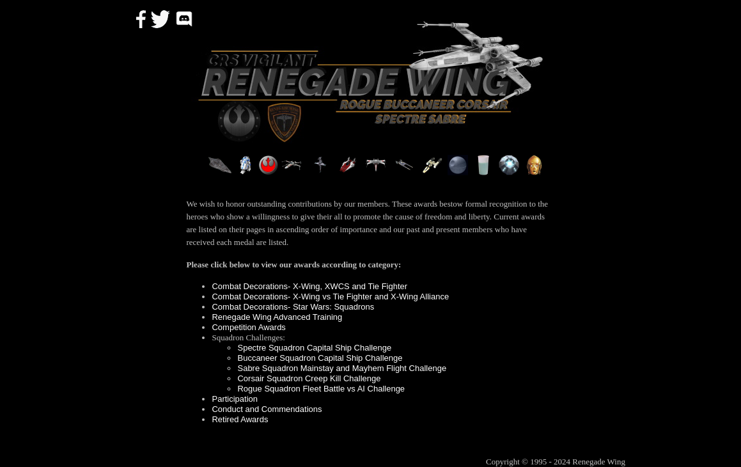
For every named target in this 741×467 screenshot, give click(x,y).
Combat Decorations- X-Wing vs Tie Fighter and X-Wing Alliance (330, 296)
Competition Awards (248, 327)
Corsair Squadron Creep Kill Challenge (308, 378)
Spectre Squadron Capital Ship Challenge (314, 347)
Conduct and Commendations (267, 409)
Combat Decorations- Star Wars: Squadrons (293, 307)
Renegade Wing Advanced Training (277, 317)
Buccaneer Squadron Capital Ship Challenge (319, 358)
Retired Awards (240, 419)
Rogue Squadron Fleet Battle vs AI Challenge (321, 388)
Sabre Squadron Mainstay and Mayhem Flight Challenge (341, 368)
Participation (235, 399)
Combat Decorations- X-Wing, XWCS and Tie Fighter (309, 286)
